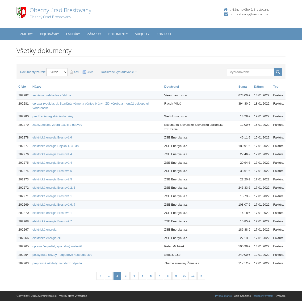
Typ (275, 86)
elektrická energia (44, 229)
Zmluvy (26, 34)
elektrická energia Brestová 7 (52, 221)
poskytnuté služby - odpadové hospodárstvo (62, 254)
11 (192, 275)
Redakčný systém (263, 295)
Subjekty (142, 34)
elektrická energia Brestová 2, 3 (53, 187)
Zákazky (94, 34)
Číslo (22, 86)
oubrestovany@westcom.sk (249, 14)
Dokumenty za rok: (33, 72)
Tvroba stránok (223, 295)
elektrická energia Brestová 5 (52, 171)
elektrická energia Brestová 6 (52, 137)
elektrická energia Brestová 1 (52, 196)
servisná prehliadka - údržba (51, 95)
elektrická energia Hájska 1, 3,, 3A (55, 146)
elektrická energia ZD (46, 238)
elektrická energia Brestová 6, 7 (53, 204)
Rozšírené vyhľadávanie (119, 72)
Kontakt (164, 34)
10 (184, 275)
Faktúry (73, 34)
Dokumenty (118, 34)
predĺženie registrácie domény (52, 116)
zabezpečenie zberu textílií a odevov (57, 124)
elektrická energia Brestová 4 (52, 154)
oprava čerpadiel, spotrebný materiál (57, 246)
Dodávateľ (171, 86)
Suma (242, 86)
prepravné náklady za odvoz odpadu (57, 263)
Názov (36, 86)
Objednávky (49, 34)
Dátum (259, 86)
